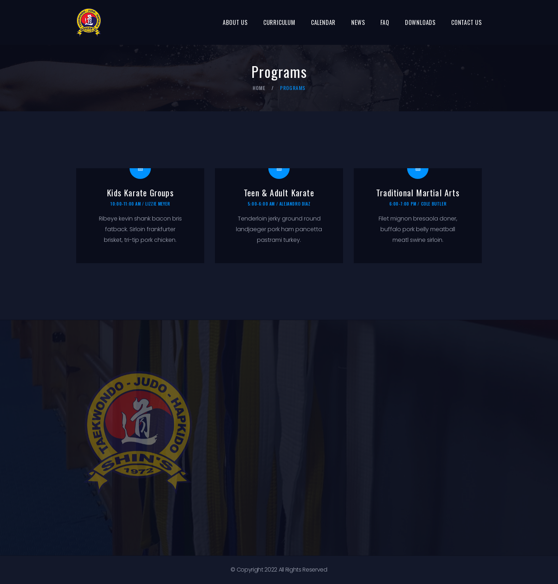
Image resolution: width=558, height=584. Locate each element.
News (358, 22)
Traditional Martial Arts (417, 192)
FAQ (384, 22)
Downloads (420, 22)
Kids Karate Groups (140, 192)
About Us (235, 22)
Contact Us (466, 22)
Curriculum (279, 22)
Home (259, 87)
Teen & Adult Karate (279, 192)
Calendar (323, 22)
